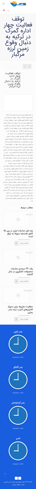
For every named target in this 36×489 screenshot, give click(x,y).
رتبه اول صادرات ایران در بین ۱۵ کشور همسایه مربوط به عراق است (18, 234)
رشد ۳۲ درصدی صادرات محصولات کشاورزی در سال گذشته (20, 272)
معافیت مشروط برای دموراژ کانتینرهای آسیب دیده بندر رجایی (20, 310)
